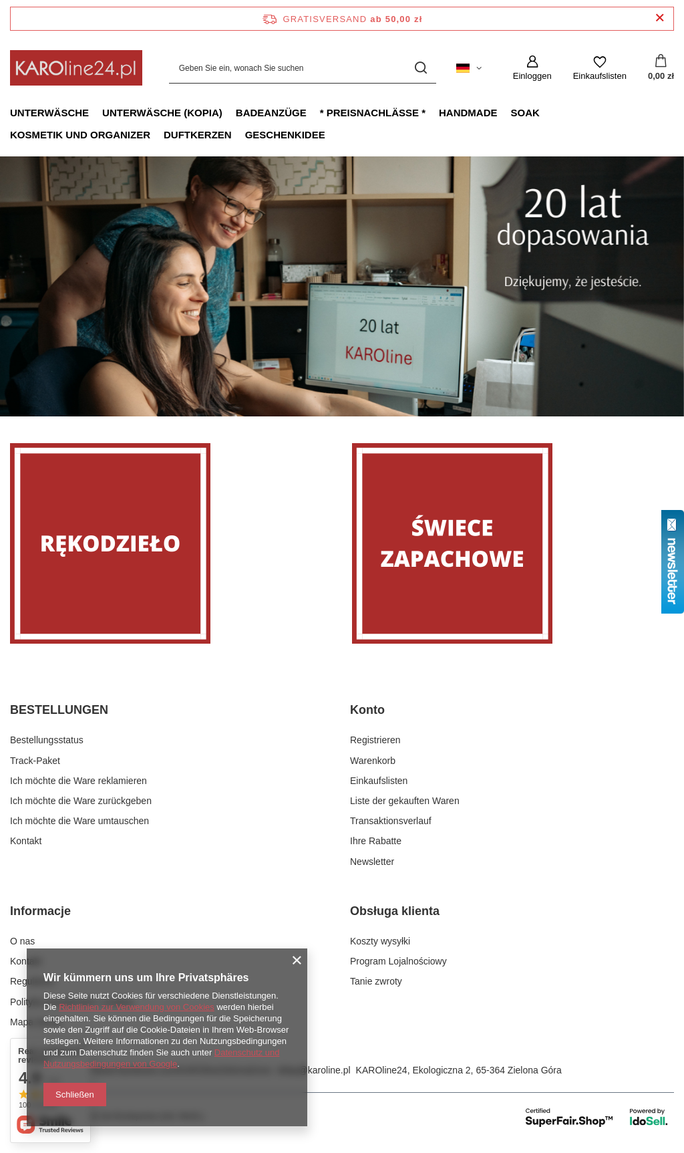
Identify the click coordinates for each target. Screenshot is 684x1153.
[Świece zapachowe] (513, 543)
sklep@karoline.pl (314, 1070)
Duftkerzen (198, 134)
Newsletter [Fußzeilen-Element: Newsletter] (372, 861)
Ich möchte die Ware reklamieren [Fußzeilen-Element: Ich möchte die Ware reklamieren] (78, 780)
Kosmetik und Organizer (80, 134)
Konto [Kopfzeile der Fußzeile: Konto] (367, 710)
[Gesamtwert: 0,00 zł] (661, 68)
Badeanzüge (271, 112)
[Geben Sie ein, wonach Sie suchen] (302, 68)
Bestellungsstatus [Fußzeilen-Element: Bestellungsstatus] (46, 740)
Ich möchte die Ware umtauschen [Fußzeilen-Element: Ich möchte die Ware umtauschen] (79, 820)
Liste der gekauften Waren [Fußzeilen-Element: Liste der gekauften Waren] (405, 800)
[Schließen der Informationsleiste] (659, 18)
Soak (525, 112)
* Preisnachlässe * (372, 112)
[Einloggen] (532, 68)
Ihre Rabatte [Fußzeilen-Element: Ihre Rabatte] (375, 841)
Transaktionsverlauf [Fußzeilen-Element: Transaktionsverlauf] (391, 820)
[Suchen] (421, 68)
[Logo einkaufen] (76, 68)
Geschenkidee (285, 134)
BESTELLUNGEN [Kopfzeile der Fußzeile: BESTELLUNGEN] (59, 710)
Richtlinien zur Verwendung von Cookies (136, 1007)
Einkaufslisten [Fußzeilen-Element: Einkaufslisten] (378, 780)
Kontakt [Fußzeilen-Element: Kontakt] (25, 841)
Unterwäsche (49, 112)
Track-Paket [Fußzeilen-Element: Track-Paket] (35, 760)
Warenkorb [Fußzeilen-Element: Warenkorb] (372, 760)
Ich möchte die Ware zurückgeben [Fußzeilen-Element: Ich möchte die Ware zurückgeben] (81, 800)
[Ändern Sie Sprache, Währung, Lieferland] (469, 68)
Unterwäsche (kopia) (162, 112)
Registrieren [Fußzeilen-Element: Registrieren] (375, 740)
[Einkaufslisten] (600, 68)
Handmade (468, 112)
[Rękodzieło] (171, 543)
